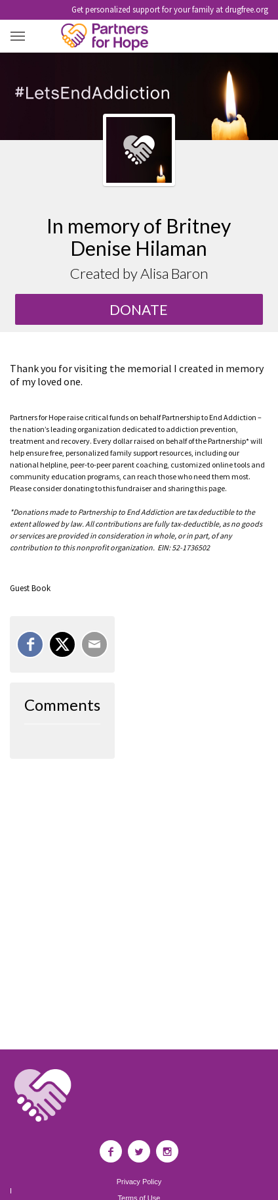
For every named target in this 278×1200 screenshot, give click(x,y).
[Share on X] (62, 644)
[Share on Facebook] (30, 644)
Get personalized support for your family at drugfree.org (169, 9)
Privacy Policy (139, 1182)
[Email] (94, 644)
